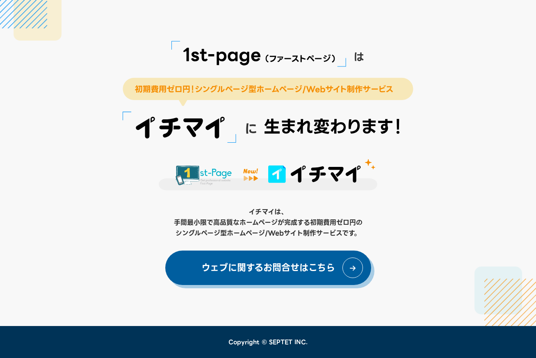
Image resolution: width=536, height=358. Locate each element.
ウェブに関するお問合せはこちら (268, 267)
